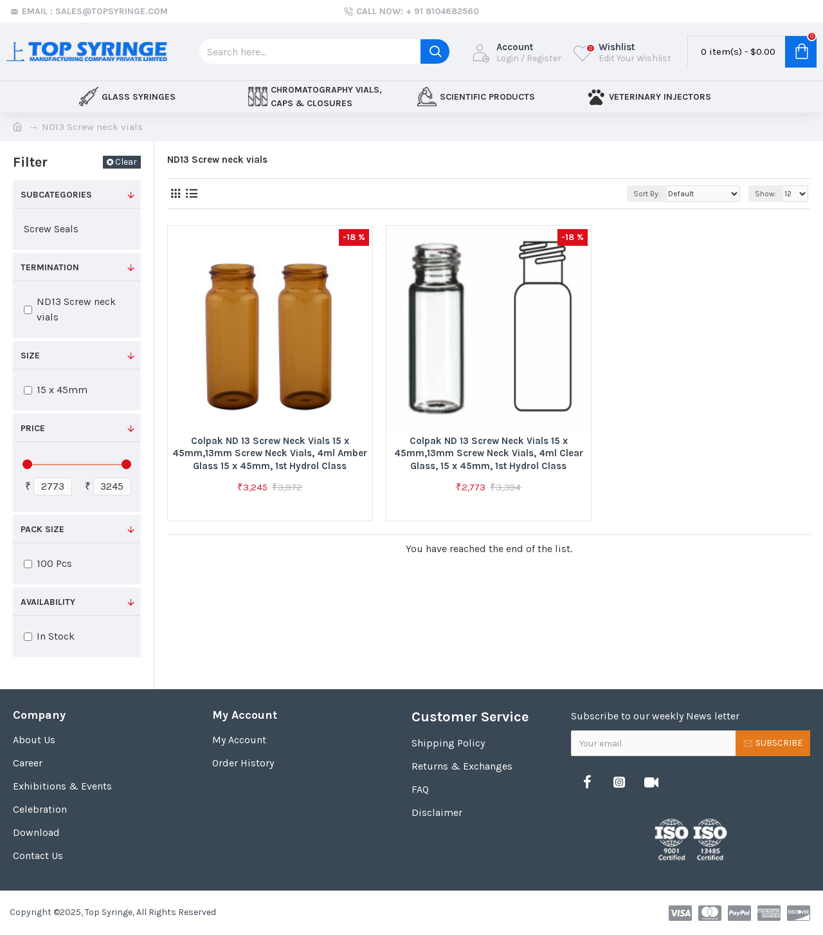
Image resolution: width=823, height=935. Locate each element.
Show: (766, 193)
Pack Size (42, 529)
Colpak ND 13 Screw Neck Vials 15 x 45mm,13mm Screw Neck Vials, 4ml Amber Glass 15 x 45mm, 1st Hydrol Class (269, 453)
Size (30, 355)
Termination (50, 267)
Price (33, 428)
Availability (48, 602)
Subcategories (56, 194)
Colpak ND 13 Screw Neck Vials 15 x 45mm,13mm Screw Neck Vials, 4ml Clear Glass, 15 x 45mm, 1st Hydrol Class (488, 453)
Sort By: (646, 193)
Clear (126, 161)
